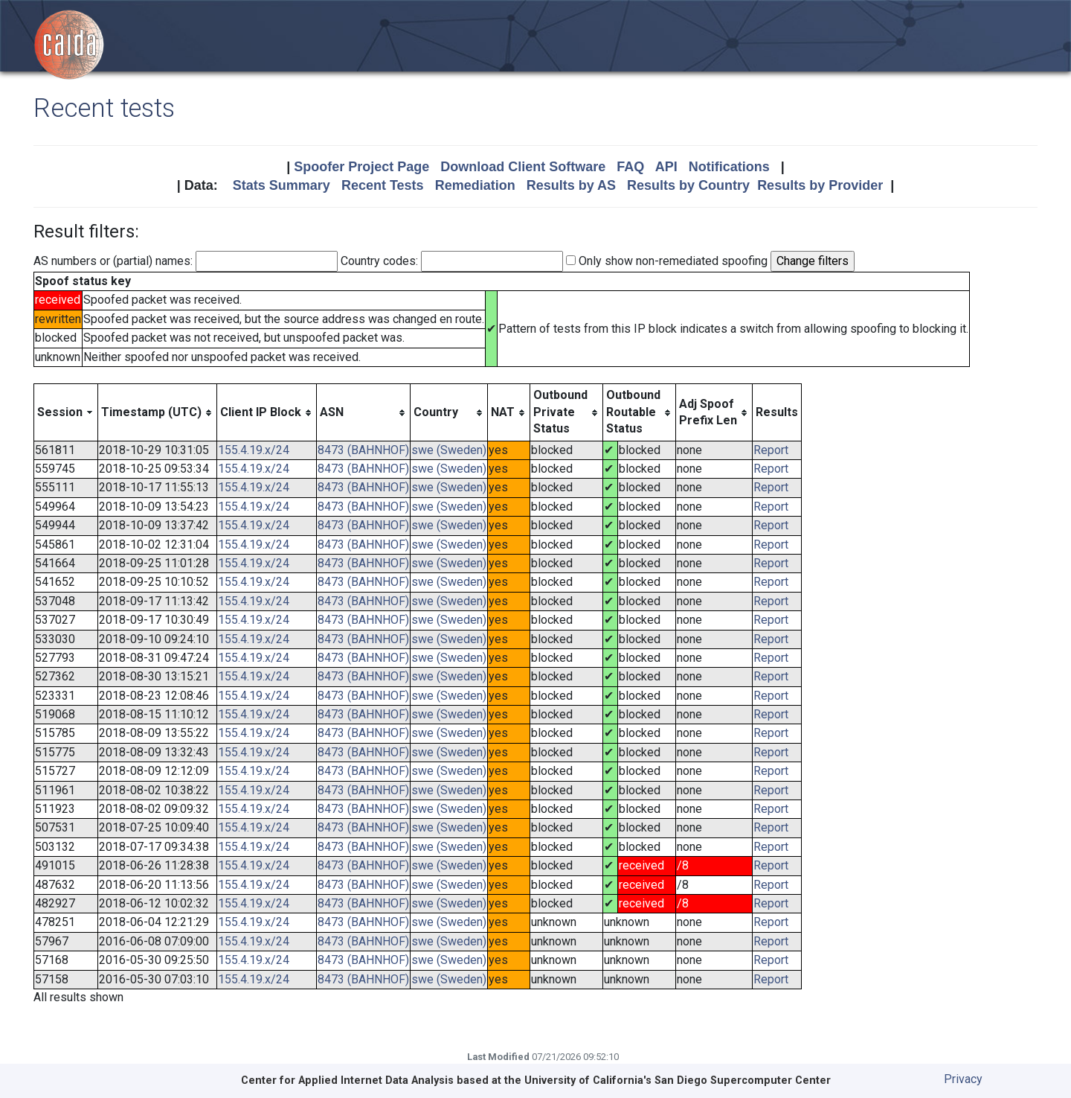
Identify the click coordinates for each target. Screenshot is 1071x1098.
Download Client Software (522, 166)
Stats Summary (281, 185)
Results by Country (688, 185)
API (666, 166)
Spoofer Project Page (361, 166)
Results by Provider (820, 185)
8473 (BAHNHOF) (363, 450)
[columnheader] (66, 412)
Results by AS (571, 185)
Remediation (475, 185)
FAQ (630, 166)
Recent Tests (382, 185)
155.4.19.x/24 (253, 450)
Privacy (963, 1079)
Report (770, 450)
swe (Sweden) (448, 450)
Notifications (729, 166)
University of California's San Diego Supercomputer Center (677, 1080)
